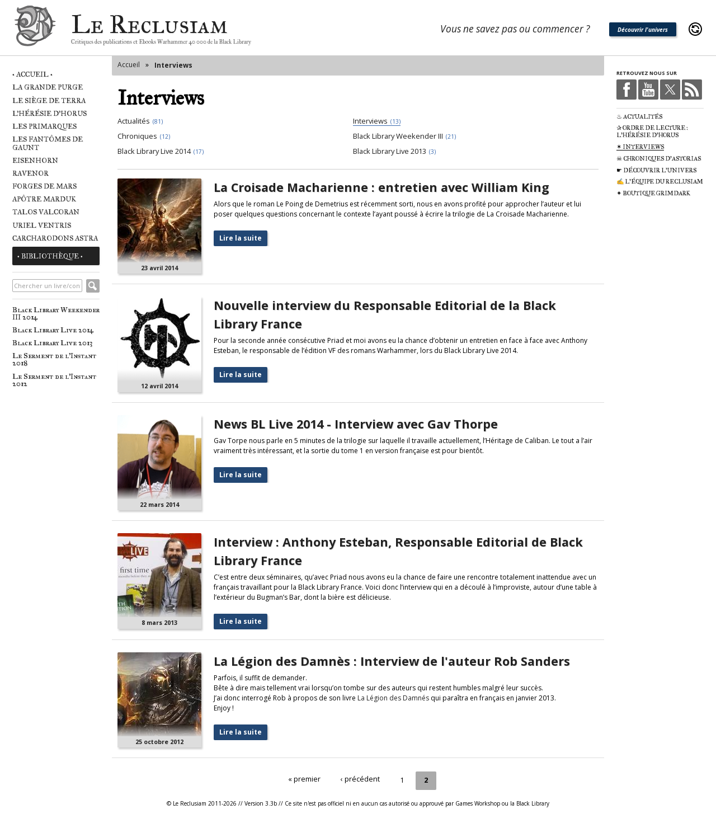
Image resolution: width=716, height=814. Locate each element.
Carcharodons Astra (55, 238)
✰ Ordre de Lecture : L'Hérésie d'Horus (652, 131)
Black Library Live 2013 (52, 342)
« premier (305, 779)
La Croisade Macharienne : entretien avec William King (381, 187)
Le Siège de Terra (49, 100)
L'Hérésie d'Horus (49, 113)
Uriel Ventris (41, 225)
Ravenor (30, 173)
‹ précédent (359, 779)
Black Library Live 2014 (52, 330)
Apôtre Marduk (44, 199)
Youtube (648, 89)
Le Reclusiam (35, 29)
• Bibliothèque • (50, 256)
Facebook (626, 89)
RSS (692, 89)
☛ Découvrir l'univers (656, 170)
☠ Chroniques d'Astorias (658, 158)
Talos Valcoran (45, 212)
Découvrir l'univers (643, 30)
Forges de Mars (44, 186)
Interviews (173, 65)
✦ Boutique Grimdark (653, 193)
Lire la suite (240, 238)
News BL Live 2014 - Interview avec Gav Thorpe (356, 424)
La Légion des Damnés (393, 698)
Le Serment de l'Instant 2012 (54, 379)
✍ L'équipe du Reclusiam (659, 181)
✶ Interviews (640, 146)
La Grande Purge (47, 87)
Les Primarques (44, 126)
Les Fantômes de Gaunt (47, 143)
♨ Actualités (639, 116)
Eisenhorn (35, 160)
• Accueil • (32, 74)
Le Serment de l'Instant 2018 (54, 359)
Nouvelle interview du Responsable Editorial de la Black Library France (385, 314)
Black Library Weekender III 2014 (56, 313)
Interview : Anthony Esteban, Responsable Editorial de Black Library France (398, 551)
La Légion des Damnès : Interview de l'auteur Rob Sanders (392, 661)
